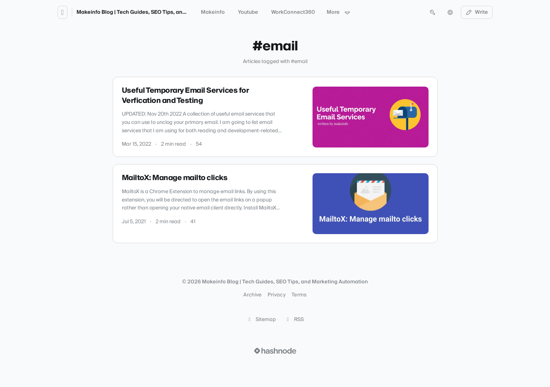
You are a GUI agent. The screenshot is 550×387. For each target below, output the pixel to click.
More (339, 12)
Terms (299, 295)
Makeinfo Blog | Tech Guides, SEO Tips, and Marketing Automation (160, 12)
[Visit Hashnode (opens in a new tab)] (275, 351)
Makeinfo (213, 12)
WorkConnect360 (293, 12)
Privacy (277, 295)
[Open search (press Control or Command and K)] (432, 12)
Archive (252, 295)
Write (477, 12)
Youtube (248, 12)
